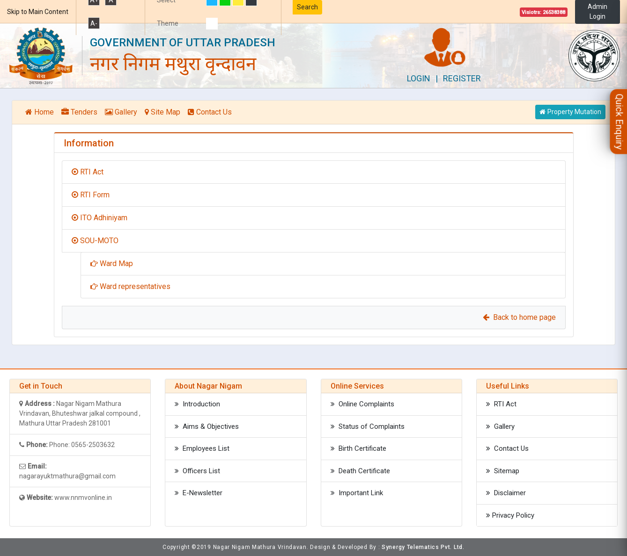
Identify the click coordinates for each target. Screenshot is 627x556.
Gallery (121, 112)
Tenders (79, 112)
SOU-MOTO (95, 240)
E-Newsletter (198, 493)
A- (93, 23)
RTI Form (91, 194)
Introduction (197, 404)
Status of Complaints (368, 426)
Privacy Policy (510, 515)
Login (418, 78)
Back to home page (519, 317)
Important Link (357, 493)
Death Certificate (360, 471)
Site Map (162, 112)
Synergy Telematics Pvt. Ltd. (423, 547)
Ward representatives (130, 286)
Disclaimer (506, 493)
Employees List (202, 448)
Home (39, 112)
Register (462, 78)
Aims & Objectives (207, 426)
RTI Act (87, 171)
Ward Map (111, 263)
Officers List (197, 471)
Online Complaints (362, 404)
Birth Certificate (358, 448)
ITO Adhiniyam (99, 217)
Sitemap (502, 471)
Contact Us (210, 112)
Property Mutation (570, 112)
